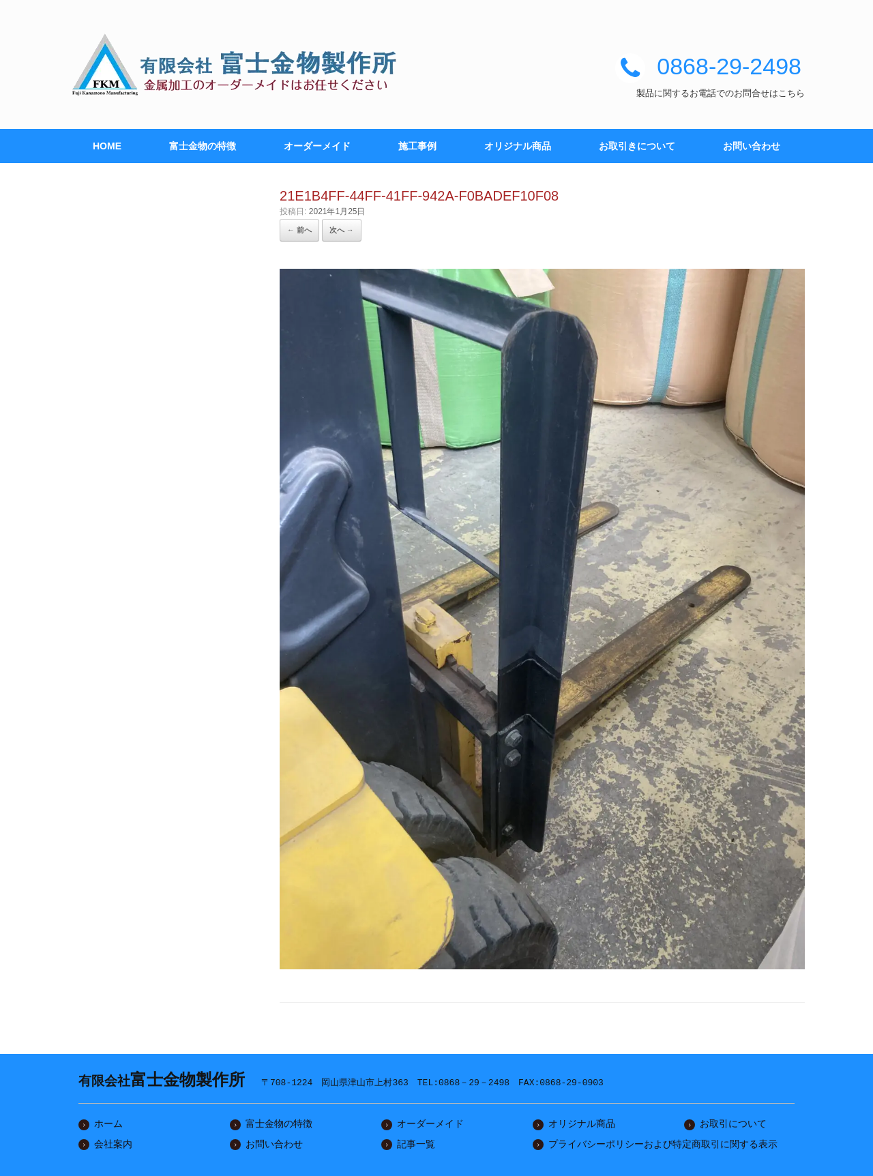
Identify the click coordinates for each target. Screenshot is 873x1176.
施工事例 (417, 146)
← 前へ (299, 230)
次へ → (341, 230)
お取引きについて (637, 146)
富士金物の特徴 (202, 146)
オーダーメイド (317, 146)
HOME (107, 146)
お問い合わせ (751, 146)
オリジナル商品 (517, 146)
